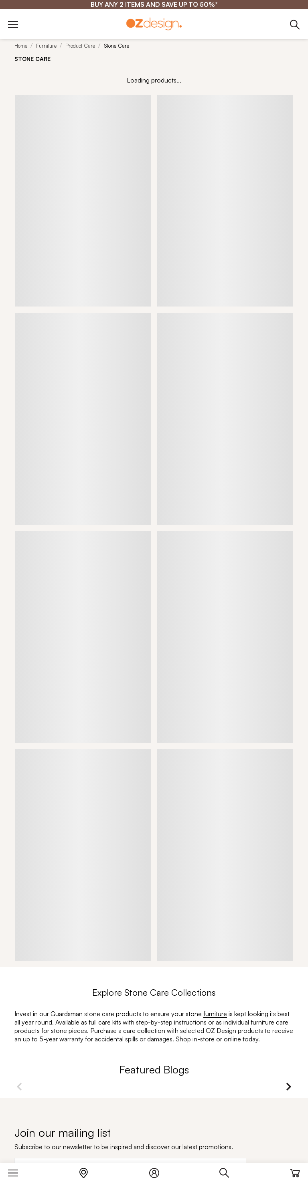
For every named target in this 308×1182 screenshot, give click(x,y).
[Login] (158, 1171)
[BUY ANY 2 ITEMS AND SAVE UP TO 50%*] (154, 4)
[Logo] (154, 24)
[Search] (228, 1171)
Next (289, 1087)
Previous (19, 1087)
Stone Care (116, 45)
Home (20, 45)
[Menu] (17, 1171)
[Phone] (295, 24)
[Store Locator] (88, 1171)
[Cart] (295, 1171)
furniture (215, 1014)
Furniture (46, 45)
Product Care (80, 45)
